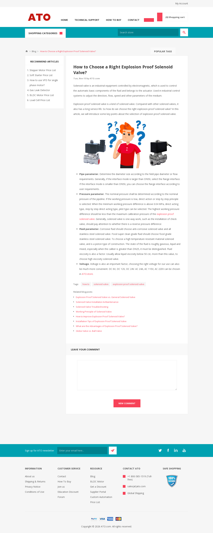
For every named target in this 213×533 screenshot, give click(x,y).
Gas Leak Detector (40, 90)
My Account (181, 3)
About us (30, 476)
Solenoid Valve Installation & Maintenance (97, 301)
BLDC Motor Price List (42, 95)
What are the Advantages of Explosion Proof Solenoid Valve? (106, 326)
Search (179, 51)
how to (86, 284)
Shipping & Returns (35, 481)
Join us (61, 486)
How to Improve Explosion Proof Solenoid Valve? (100, 316)
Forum (61, 497)
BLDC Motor (97, 481)
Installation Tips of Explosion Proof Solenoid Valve (101, 321)
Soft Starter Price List (41, 75)
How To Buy (113, 19)
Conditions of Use (34, 491)
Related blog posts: (83, 291)
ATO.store (87, 273)
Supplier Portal (98, 491)
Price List (95, 502)
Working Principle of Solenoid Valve (94, 311)
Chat (149, 19)
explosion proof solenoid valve (128, 284)
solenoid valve (101, 284)
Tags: (76, 284)
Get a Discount (98, 486)
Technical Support (87, 19)
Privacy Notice (32, 486)
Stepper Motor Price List (43, 70)
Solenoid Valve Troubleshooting (92, 306)
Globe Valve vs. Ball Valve (89, 330)
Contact (133, 19)
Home (64, 19)
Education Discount (68, 491)
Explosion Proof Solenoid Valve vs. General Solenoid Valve (105, 297)
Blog (92, 476)
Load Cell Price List (40, 100)
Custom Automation (101, 497)
